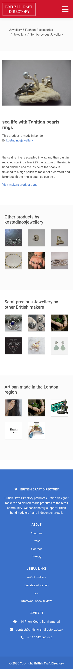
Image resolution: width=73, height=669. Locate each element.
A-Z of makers (36, 577)
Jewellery (19, 34)
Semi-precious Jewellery (46, 34)
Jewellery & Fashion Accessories (31, 30)
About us (37, 533)
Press (36, 541)
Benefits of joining (36, 585)
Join (36, 593)
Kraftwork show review (36, 601)
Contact (36, 549)
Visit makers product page (19, 184)
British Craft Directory (49, 663)
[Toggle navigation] (65, 9)
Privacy (36, 557)
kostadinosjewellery (19, 140)
